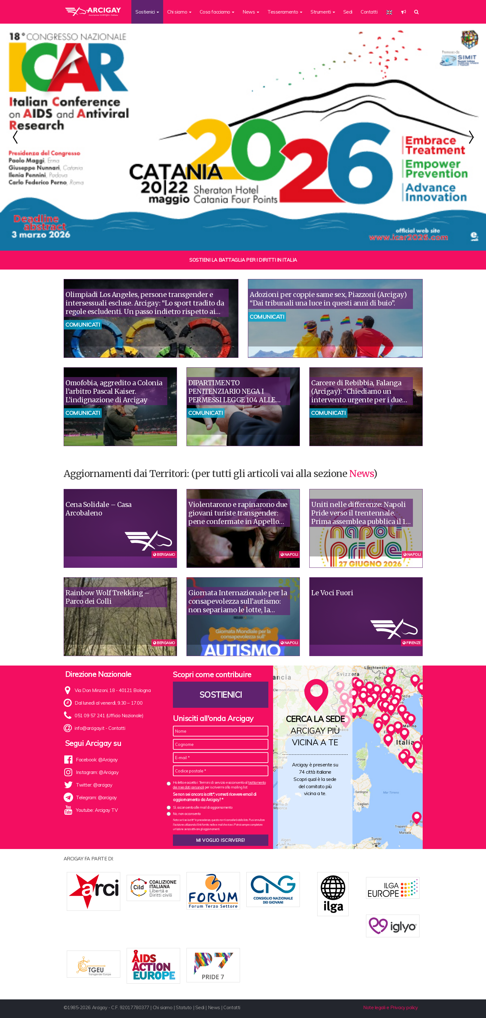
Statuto (184, 1003)
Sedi (347, 12)
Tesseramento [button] (284, 12)
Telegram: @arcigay (96, 797)
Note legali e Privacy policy (390, 1003)
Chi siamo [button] (179, 12)
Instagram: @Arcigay (97, 772)
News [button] (251, 12)
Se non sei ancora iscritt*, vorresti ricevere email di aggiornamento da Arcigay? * (214, 797)
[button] (403, 12)
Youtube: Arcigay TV (96, 810)
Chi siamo (163, 1003)
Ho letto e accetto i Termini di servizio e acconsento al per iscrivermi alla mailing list (219, 784)
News (361, 474)
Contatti (369, 12)
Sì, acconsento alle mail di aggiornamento (202, 807)
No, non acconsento (187, 813)
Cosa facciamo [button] (217, 12)
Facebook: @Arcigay (97, 760)
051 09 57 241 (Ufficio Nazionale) (109, 715)
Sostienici (220, 694)
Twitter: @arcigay (94, 785)
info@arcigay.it (89, 728)
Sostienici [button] (147, 12)
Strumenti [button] (323, 12)
